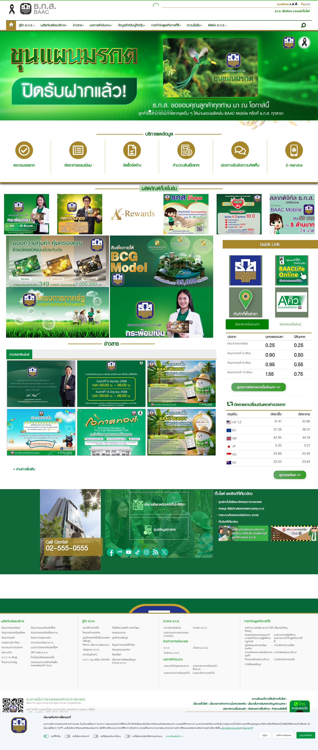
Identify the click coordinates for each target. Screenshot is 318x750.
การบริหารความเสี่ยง (284, 645)
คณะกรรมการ (119, 632)
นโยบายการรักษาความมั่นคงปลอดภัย (227, 703)
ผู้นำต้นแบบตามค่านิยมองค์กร (255, 646)
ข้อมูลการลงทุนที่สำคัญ (123, 644)
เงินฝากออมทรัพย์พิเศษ (13, 632)
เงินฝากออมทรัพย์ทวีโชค (43, 627)
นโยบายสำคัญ (280, 627)
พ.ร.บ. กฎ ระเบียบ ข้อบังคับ (96, 659)
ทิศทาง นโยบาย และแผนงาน (96, 644)
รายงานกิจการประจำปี (204, 673)
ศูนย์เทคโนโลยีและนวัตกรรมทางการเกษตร (240, 502)
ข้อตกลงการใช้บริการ (259, 708)
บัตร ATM (7, 652)
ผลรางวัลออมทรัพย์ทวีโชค (44, 647)
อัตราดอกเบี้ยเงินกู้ (290, 324)
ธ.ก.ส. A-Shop (9, 657)
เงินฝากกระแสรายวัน (41, 637)
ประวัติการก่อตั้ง (91, 627)
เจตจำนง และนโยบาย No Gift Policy (259, 629)
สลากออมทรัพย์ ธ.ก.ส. (42, 642)
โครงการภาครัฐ (9, 662)
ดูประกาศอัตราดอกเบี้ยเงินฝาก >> (258, 387)
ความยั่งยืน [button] (194, 25)
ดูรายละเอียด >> (289, 474)
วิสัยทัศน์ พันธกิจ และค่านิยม (125, 627)
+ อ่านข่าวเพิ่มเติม (24, 469)
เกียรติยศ (116, 654)
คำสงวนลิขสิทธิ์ (279, 708)
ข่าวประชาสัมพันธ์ (19, 354)
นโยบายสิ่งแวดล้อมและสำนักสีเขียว (159, 505)
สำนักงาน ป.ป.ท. (172, 653)
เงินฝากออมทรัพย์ (11, 627)
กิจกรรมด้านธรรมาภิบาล (257, 659)
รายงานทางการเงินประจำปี (177, 673)
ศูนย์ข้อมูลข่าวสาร (158, 530)
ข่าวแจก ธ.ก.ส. (200, 627)
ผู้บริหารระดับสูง (120, 637)
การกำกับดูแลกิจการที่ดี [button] (166, 25)
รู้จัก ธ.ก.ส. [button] (27, 25)
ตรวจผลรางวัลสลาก (12, 647)
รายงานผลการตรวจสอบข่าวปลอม (176, 634)
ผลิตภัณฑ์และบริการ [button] (54, 25)
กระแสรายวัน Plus (11, 642)
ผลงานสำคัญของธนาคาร (176, 666)
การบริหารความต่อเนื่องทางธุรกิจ (259, 653)
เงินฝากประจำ (8, 637)
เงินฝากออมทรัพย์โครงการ (44, 632)
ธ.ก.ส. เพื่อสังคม (284, 11)
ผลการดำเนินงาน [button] (101, 25)
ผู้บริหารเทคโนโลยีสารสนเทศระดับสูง (96, 639)
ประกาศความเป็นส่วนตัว (234, 708)
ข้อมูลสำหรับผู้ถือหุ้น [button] (131, 25)
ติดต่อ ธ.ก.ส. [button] (217, 25)
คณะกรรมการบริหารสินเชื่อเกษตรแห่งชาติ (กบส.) (44, 663)
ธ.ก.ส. (167, 647)
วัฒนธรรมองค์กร (121, 649)
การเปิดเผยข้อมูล (253, 664)
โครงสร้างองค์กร (91, 632)
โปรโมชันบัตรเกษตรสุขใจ (43, 657)
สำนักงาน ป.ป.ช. (201, 647)
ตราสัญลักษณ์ (90, 654)
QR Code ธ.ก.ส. (39, 652)
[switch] (46, 736)
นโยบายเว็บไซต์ (200, 703)
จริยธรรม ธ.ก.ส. (91, 649)
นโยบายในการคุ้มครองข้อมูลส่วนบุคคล (266, 703)
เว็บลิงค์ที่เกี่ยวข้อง (228, 522)
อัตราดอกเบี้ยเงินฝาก (247, 324)
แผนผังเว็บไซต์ (301, 11)
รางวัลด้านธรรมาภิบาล (285, 652)
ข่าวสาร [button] (78, 25)
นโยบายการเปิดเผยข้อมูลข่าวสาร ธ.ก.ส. (124, 661)
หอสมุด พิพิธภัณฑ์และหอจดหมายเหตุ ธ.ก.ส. (241, 508)
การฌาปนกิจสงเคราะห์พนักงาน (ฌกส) (238, 515)
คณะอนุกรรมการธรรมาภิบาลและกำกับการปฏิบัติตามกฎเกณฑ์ (258, 638)
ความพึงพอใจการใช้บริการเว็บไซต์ (269, 699)
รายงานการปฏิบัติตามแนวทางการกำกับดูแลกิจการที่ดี (288, 638)
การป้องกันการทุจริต (284, 659)
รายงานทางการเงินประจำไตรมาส (205, 667)
